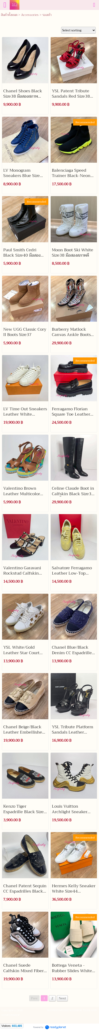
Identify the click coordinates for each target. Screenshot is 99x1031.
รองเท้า (47, 15)
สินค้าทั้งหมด (9, 15)
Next (62, 998)
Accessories (30, 15)
